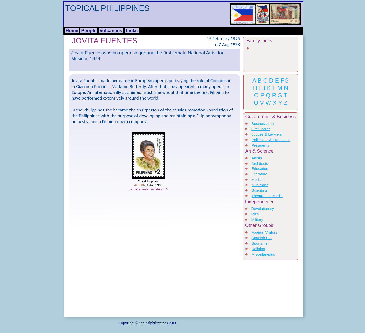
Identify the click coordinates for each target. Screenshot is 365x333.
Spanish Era (262, 238)
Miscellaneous (263, 254)
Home (72, 30)
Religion (258, 249)
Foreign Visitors (264, 232)
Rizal (255, 214)
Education (260, 168)
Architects (260, 163)
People (88, 30)
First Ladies (261, 129)
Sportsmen (261, 243)
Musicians (260, 185)
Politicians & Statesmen (271, 140)
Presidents (260, 145)
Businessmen (263, 123)
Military (257, 219)
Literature (259, 174)
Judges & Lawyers (267, 134)
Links (132, 30)
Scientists (260, 190)
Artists (257, 158)
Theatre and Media (267, 196)
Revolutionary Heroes (262, 210)
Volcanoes (111, 30)
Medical (258, 179)
